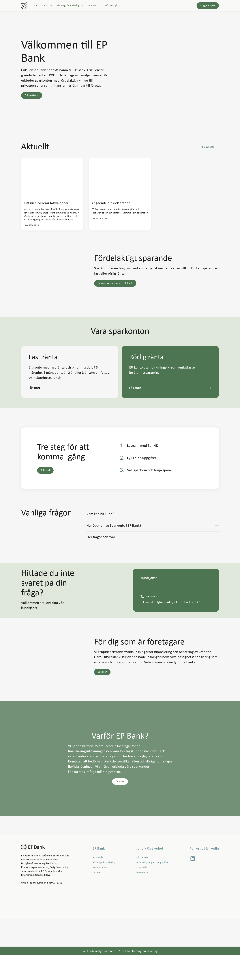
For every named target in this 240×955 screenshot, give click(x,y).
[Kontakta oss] (100, 904)
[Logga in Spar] (208, 5)
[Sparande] (98, 893)
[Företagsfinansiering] (69, 5)
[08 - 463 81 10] (154, 633)
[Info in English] (112, 5)
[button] (31, 95)
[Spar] (47, 5)
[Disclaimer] (142, 893)
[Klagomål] (141, 904)
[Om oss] (93, 5)
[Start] (36, 5)
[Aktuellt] (97, 909)
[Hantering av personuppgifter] (152, 899)
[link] (24, 5)
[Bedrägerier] (142, 909)
